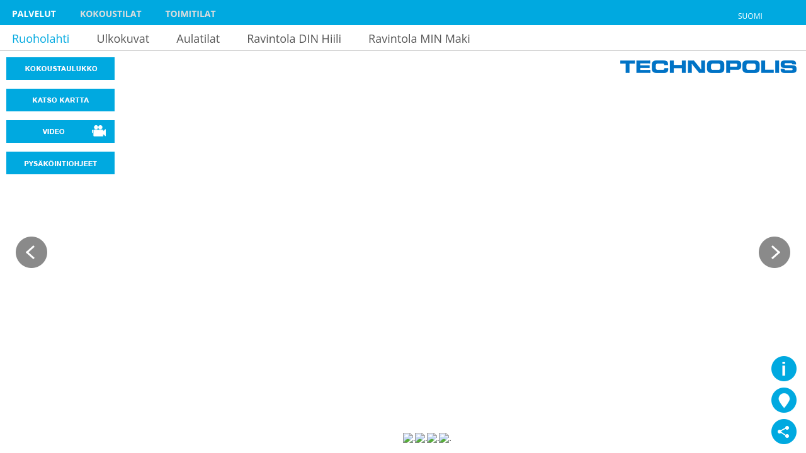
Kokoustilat (111, 14)
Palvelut (34, 14)
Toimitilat (191, 14)
